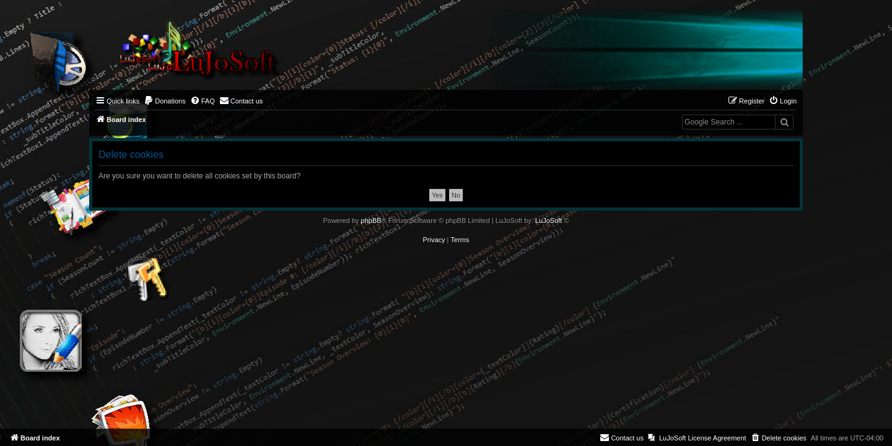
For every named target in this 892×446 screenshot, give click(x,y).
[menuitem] (165, 101)
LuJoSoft (548, 220)
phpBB (371, 220)
